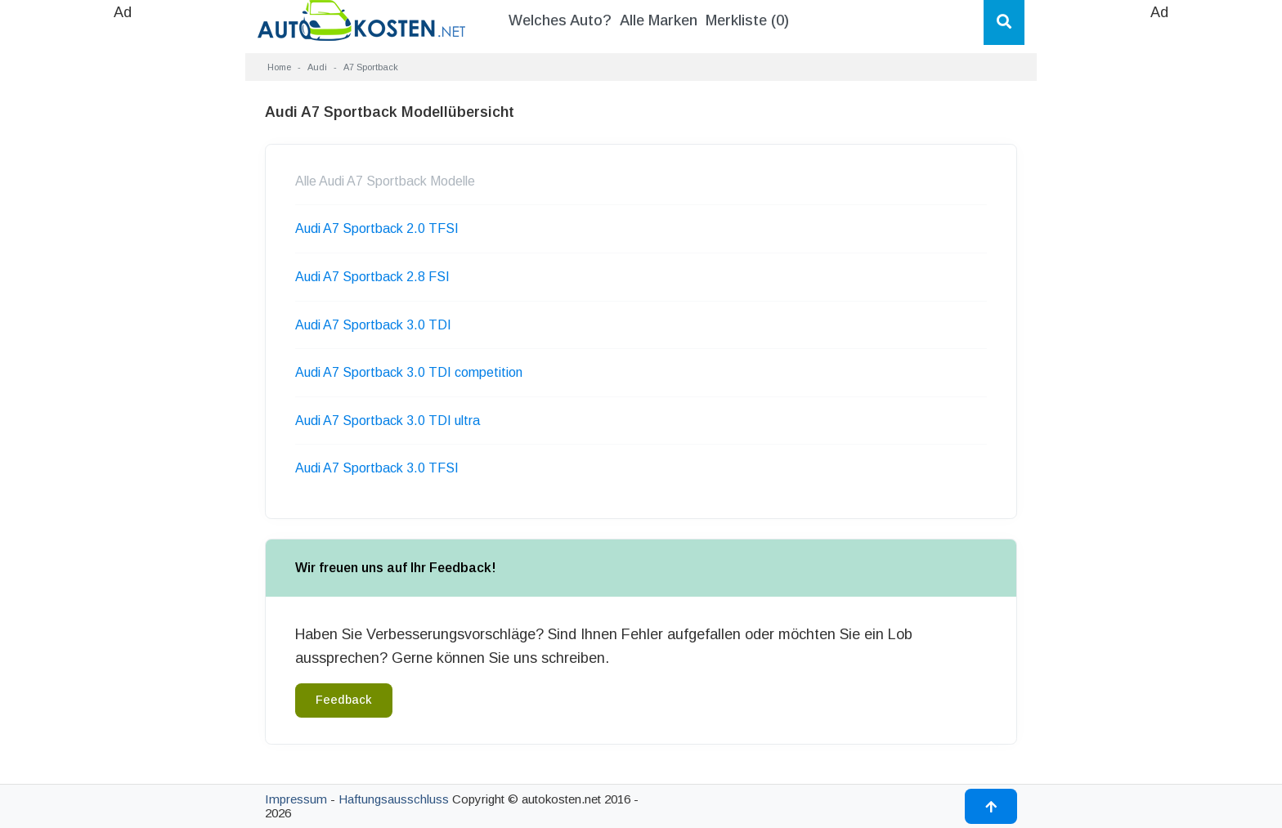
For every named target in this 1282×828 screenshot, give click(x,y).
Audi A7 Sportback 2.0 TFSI (377, 228)
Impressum (296, 799)
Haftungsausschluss (393, 799)
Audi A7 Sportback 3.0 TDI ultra (387, 420)
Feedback (344, 699)
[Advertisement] (122, 270)
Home (279, 67)
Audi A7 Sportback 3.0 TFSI (377, 468)
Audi (317, 67)
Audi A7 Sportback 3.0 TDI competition (408, 372)
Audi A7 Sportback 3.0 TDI (373, 325)
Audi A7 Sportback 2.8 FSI (372, 277)
